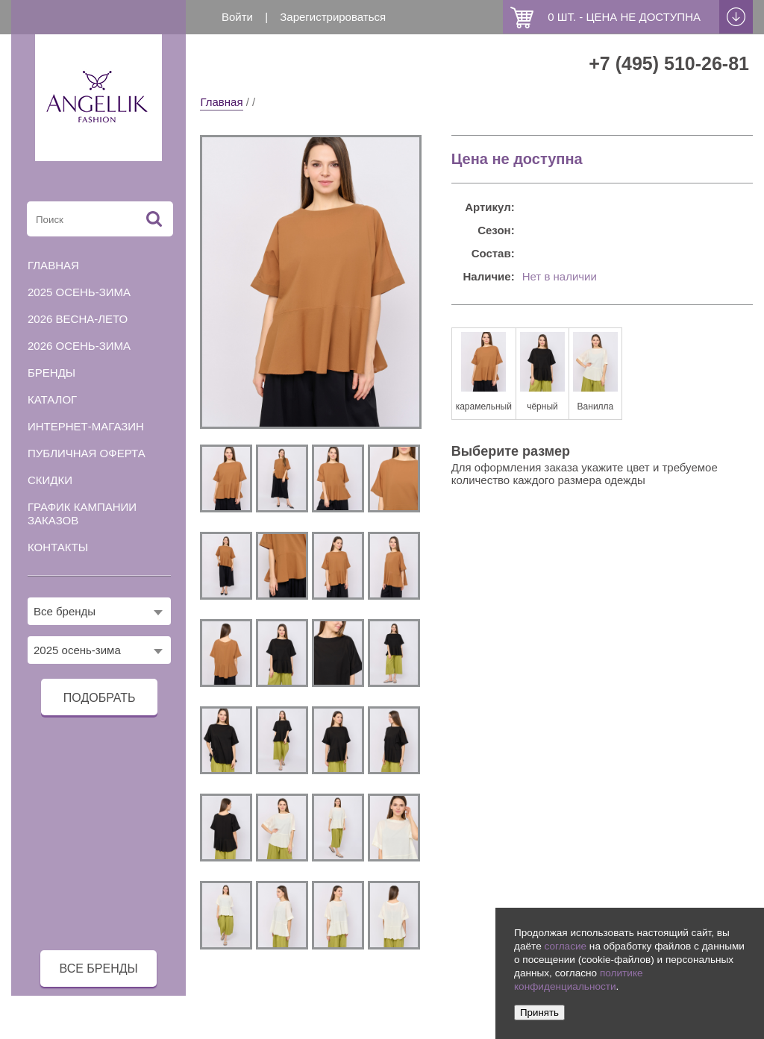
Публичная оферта (86, 453)
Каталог (52, 399)
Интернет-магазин (86, 426)
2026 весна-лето (78, 319)
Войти (237, 16)
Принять (539, 1012)
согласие (565, 946)
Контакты (58, 547)
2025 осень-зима (79, 292)
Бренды (51, 372)
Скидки (50, 480)
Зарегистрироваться (333, 16)
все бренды (99, 968)
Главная (221, 101)
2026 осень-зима (79, 345)
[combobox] (99, 611)
